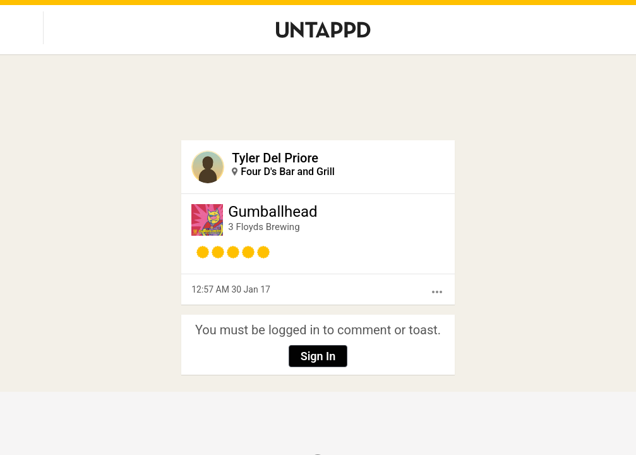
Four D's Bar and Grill (288, 172)
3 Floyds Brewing (263, 227)
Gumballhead (272, 211)
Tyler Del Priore (275, 158)
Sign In (318, 356)
